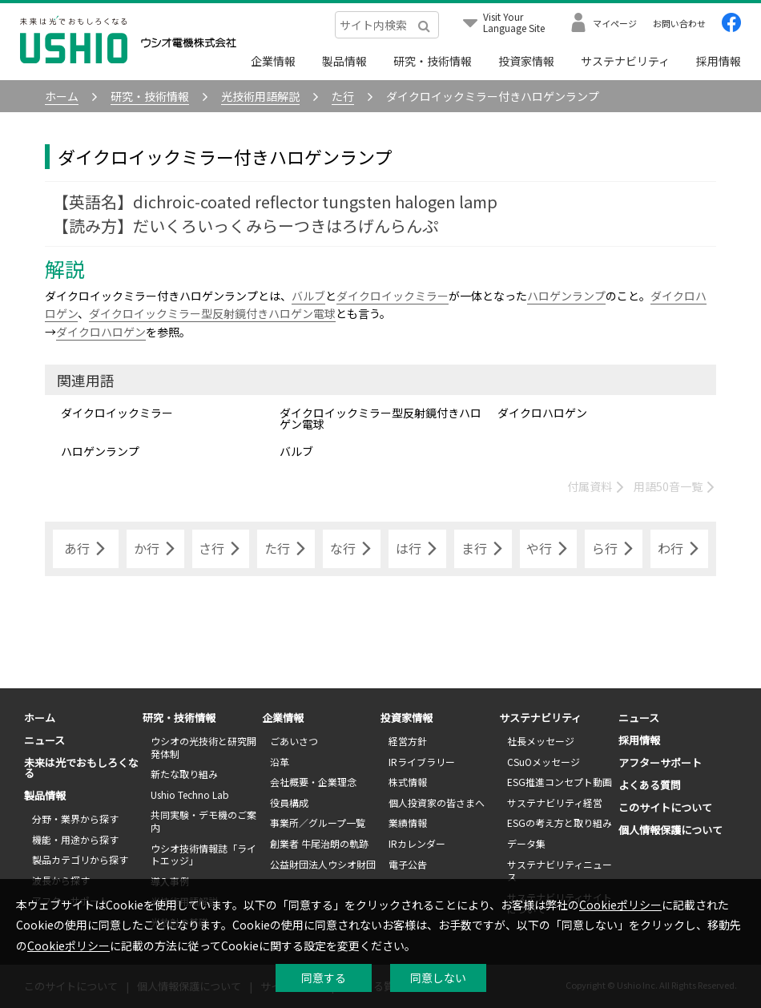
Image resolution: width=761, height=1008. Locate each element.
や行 (548, 548)
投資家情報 (526, 61)
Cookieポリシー (620, 905)
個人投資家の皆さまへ (437, 802)
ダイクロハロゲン (101, 332)
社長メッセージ (540, 741)
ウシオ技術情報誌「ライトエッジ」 (203, 854)
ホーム (39, 717)
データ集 (526, 843)
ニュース (44, 740)
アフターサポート (660, 762)
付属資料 (596, 486)
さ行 (220, 548)
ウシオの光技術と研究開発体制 (203, 747)
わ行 (679, 548)
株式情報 (408, 781)
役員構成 (289, 802)
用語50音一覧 (675, 486)
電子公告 (408, 864)
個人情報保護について (670, 829)
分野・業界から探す (75, 818)
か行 (155, 548)
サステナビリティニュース (559, 870)
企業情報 (273, 61)
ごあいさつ (294, 741)
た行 (286, 548)
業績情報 (408, 822)
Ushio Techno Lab (190, 794)
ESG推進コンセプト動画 (559, 781)
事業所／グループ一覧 (317, 822)
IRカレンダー (417, 843)
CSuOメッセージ (543, 761)
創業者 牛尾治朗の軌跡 (319, 843)
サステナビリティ (625, 61)
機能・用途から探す (75, 839)
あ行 (85, 548)
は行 (417, 548)
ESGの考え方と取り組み (559, 822)
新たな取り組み (184, 773)
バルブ (308, 296)
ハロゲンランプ (566, 296)
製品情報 (344, 61)
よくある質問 (649, 784)
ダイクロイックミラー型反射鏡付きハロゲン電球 (212, 313)
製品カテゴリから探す (80, 859)
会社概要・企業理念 (313, 781)
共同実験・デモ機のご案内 (203, 821)
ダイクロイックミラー (392, 296)
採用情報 (718, 61)
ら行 (613, 548)
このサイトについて (665, 807)
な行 (351, 548)
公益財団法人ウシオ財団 (323, 864)
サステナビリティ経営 (554, 802)
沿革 (279, 761)
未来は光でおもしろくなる (81, 767)
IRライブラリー (422, 761)
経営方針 (408, 741)
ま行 (483, 548)
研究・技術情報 (432, 61)
